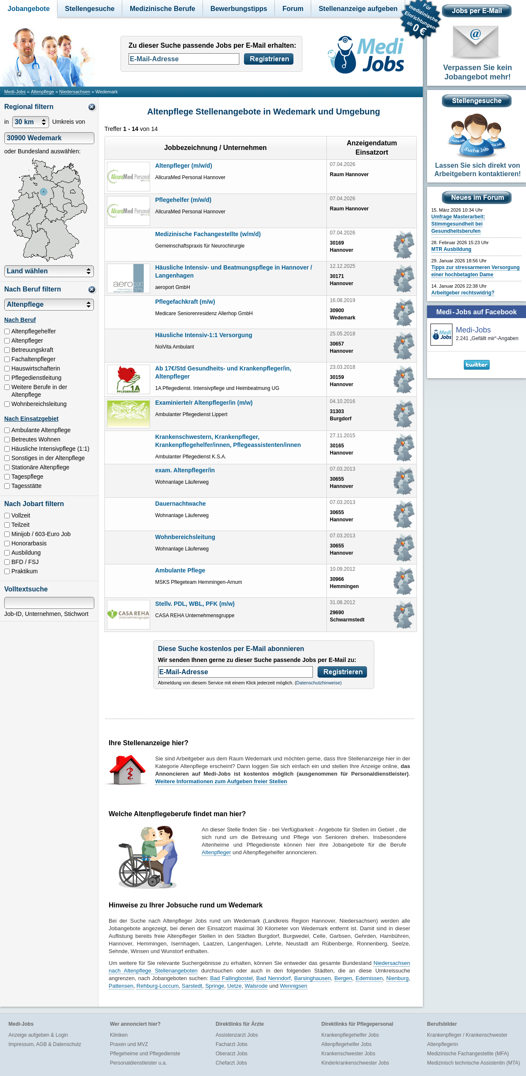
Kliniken (119, 1035)
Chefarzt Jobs (231, 1063)
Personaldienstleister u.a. (138, 1063)
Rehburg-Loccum (158, 986)
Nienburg (397, 978)
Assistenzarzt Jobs (237, 1035)
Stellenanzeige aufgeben (358, 8)
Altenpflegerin (442, 1044)
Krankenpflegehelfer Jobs (350, 1035)
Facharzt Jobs (231, 1044)
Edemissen (369, 978)
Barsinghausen (312, 978)
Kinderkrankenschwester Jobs (355, 1063)
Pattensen (121, 986)
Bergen (343, 978)
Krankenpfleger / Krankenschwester (467, 1035)
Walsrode (256, 986)
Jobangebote (29, 8)
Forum (293, 8)
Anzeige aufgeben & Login (38, 1035)
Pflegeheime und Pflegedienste (145, 1054)
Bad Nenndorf (273, 978)
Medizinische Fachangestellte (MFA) (468, 1054)
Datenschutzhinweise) (319, 682)
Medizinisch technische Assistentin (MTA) (473, 1063)
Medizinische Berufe (162, 8)
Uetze (234, 986)
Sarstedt (192, 986)
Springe (214, 986)
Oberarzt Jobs (231, 1054)
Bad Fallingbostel (231, 978)
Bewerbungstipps (239, 8)
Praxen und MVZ (129, 1044)
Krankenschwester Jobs (348, 1054)
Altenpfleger (216, 852)
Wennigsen (293, 986)
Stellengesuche (90, 8)
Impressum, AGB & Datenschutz (44, 1044)
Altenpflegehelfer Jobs (346, 1044)
